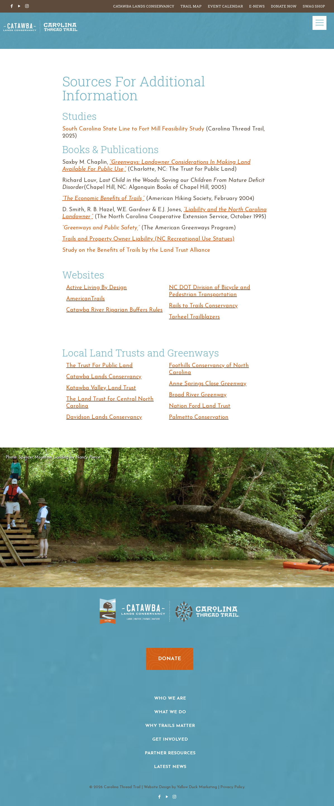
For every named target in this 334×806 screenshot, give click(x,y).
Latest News (170, 767)
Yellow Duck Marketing (197, 787)
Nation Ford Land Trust (199, 406)
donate (169, 659)
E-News (257, 6)
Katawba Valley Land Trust (101, 388)
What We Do (170, 712)
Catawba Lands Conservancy (143, 6)
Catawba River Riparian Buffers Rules (114, 310)
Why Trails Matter (170, 726)
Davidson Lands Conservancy (104, 417)
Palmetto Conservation (198, 417)
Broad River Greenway (197, 395)
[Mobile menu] (319, 23)
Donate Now (284, 6)
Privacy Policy (232, 787)
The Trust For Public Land (99, 365)
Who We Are (170, 698)
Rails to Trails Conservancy (203, 306)
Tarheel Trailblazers (194, 317)
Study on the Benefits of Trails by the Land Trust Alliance (136, 250)
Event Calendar (225, 6)
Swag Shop (314, 6)
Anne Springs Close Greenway (207, 384)
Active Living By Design (96, 288)
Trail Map (191, 6)
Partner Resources (170, 753)
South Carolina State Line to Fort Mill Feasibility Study (133, 129)
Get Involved (170, 739)
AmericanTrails (85, 299)
